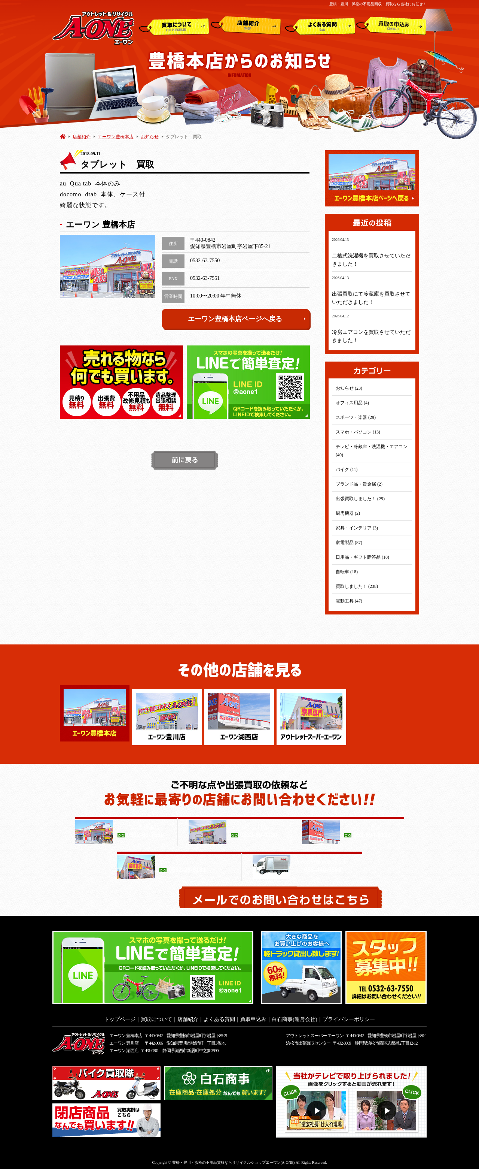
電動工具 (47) (349, 601)
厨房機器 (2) (348, 513)
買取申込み (391, 26)
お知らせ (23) (349, 388)
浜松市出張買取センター (308, 1040)
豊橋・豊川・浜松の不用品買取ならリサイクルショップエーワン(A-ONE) (233, 1160)
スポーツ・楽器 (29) (356, 417)
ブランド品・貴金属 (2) (359, 484)
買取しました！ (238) (357, 586)
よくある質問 (320, 26)
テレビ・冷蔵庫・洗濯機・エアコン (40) (372, 450)
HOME (62, 136)
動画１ (317, 1108)
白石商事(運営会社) (294, 1017)
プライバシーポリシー (349, 1017)
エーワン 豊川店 (123, 1040)
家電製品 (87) (349, 542)
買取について (174, 26)
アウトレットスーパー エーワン (314, 1033)
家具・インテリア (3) (357, 528)
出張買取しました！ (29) (360, 498)
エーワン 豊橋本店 (125, 1033)
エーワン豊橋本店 (116, 136)
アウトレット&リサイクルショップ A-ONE (93, 27)
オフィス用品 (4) (352, 402)
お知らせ (150, 136)
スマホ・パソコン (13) (358, 432)
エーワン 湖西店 (123, 1048)
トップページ (119, 1017)
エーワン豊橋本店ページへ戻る (247, 319)
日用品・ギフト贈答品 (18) (362, 557)
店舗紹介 (246, 26)
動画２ (387, 1108)
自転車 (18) (347, 571)
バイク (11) (347, 469)
